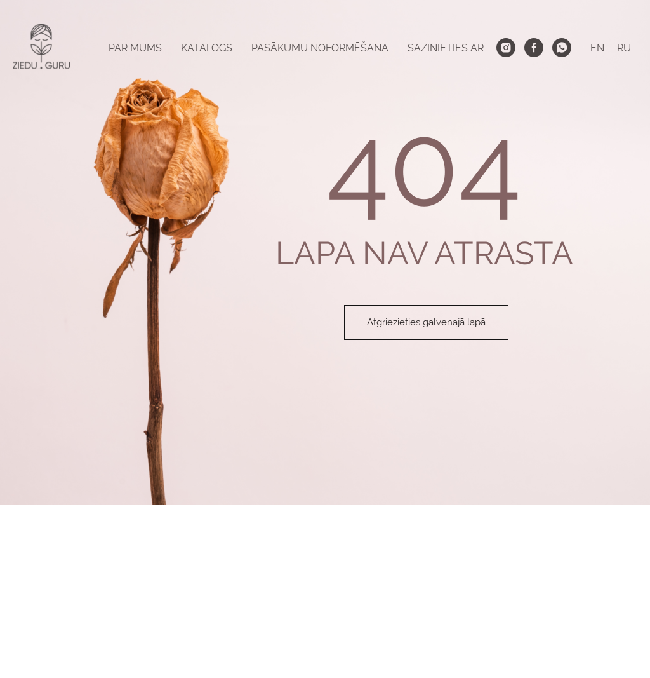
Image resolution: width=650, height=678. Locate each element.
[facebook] (533, 47)
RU (624, 48)
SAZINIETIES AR (446, 48)
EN (597, 48)
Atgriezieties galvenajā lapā (426, 322)
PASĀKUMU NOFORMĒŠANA (319, 48)
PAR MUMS (135, 48)
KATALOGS (206, 48)
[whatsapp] (561, 47)
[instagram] (505, 47)
